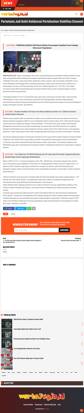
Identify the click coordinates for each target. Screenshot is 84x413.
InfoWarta (19, 372)
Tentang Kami (38, 405)
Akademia (13, 214)
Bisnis (9, 372)
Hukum (13, 372)
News (36, 372)
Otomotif (40, 372)
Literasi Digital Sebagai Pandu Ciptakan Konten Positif (27, 329)
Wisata (76, 372)
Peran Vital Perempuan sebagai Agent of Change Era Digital (28, 358)
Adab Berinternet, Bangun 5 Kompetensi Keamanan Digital (28, 319)
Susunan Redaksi (28, 405)
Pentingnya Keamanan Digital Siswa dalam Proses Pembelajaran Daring (32, 339)
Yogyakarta (4, 376)
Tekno (67, 372)
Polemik (45, 372)
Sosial (58, 372)
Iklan (59, 405)
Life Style (31, 372)
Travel (71, 372)
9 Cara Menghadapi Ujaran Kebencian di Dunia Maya (27, 348)
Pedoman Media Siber (50, 405)
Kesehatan (25, 372)
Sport (63, 372)
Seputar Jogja (52, 372)
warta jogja (46, 409)
